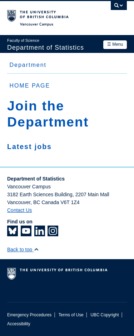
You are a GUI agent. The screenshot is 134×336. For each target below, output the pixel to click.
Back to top (23, 249)
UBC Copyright (104, 314)
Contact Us (19, 210)
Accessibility (18, 323)
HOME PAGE (29, 86)
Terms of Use (71, 314)
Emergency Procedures (29, 314)
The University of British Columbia (49, 14)
